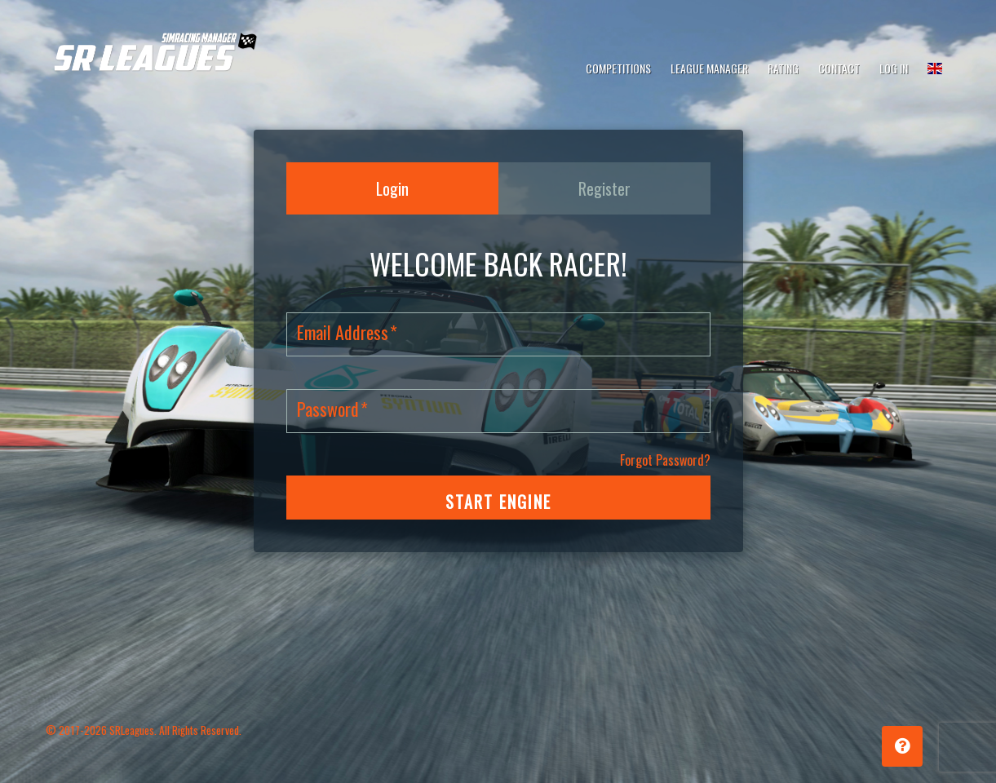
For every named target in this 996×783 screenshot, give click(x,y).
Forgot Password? (665, 460)
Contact (839, 68)
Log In (893, 68)
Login (392, 188)
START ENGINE (498, 501)
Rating (783, 68)
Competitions (618, 68)
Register (604, 188)
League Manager (709, 68)
